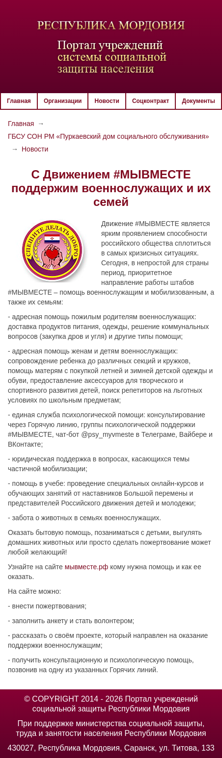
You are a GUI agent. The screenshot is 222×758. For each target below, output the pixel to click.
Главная (19, 101)
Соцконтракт (150, 101)
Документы (198, 101)
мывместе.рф (87, 567)
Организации (63, 101)
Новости (107, 101)
